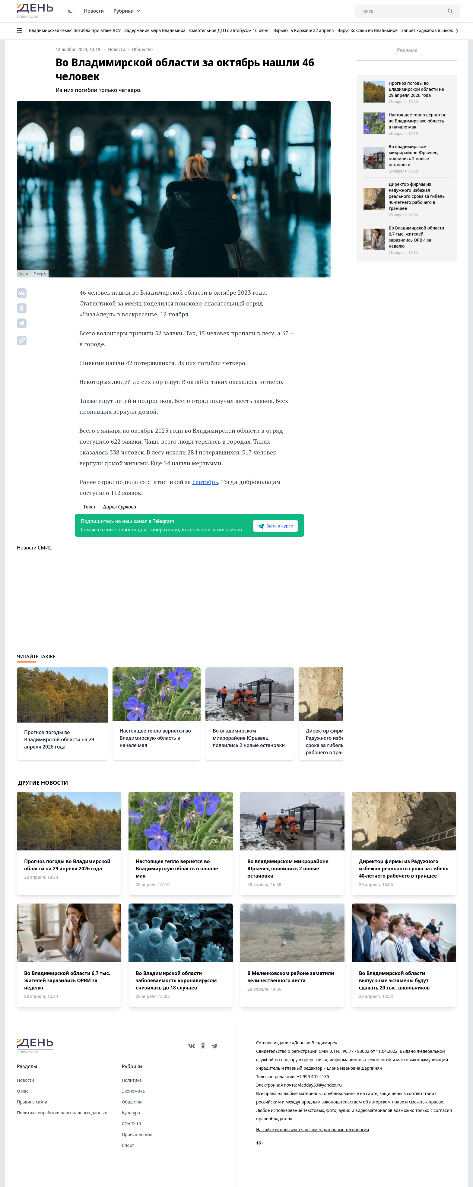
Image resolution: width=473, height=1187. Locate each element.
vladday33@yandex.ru (320, 1085)
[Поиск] (398, 11)
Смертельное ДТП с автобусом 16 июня (229, 30)
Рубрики (127, 11)
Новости (94, 11)
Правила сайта (32, 1102)
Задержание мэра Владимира (155, 30)
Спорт (128, 1145)
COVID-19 (131, 1123)
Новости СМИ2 (34, 547)
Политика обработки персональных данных (62, 1113)
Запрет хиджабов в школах (429, 30)
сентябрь (205, 482)
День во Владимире (36, 11)
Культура (131, 1113)
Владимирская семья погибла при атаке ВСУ (75, 30)
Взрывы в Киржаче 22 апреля (303, 30)
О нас (22, 1091)
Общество (132, 1102)
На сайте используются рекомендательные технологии (312, 1129)
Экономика (133, 1091)
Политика (132, 1080)
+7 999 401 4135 (313, 1076)
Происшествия (137, 1134)
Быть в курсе (275, 526)
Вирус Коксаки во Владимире (368, 30)
